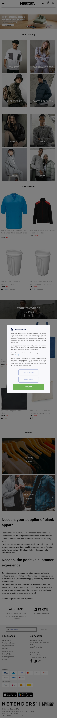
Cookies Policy (17, 365)
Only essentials (28, 372)
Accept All (28, 387)
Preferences (28, 379)
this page (17, 354)
